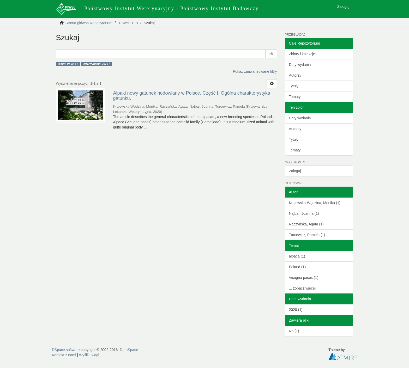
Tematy (295, 97)
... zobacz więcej (302, 288)
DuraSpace (129, 350)
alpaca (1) (297, 256)
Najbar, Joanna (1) (304, 213)
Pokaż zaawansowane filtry (255, 71)
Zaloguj (295, 171)
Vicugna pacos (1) (303, 277)
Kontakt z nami (64, 355)
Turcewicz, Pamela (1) (307, 235)
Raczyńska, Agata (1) (306, 224)
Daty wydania (300, 65)
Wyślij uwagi (89, 355)
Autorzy (295, 75)
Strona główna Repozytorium (88, 23)
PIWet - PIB (128, 23)
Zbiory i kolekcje (302, 54)
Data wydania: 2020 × (96, 63)
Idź (271, 54)
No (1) (294, 331)
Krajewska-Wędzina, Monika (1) (315, 203)
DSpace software (66, 350)
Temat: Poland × (68, 63)
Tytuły (294, 86)
